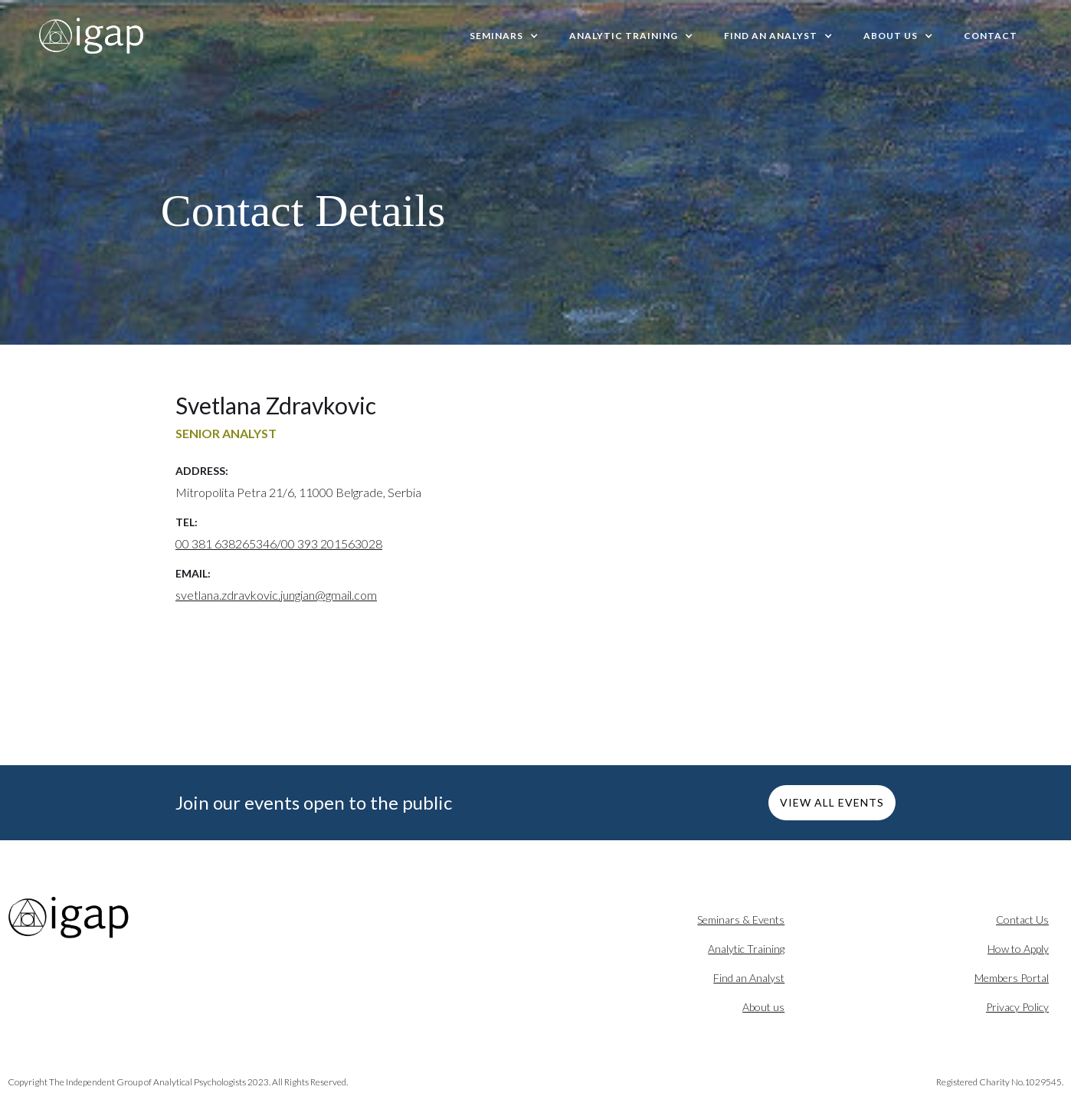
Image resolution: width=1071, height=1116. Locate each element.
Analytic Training (746, 948)
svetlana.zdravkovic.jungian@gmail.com (276, 594)
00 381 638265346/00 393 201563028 (278, 543)
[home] (92, 36)
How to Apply (1018, 948)
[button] (504, 36)
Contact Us (1022, 919)
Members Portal (1011, 977)
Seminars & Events (740, 919)
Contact (990, 35)
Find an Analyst (748, 977)
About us (763, 1006)
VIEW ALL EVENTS (832, 802)
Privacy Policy (1017, 1006)
